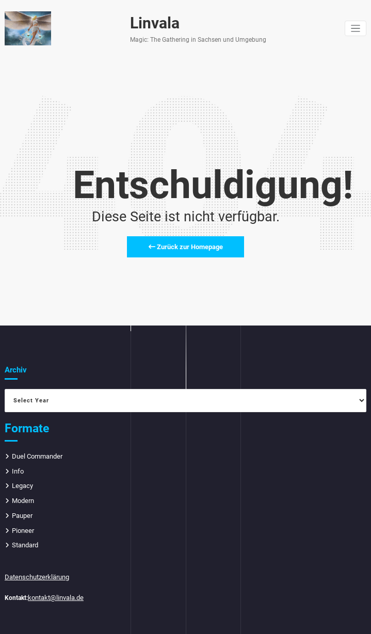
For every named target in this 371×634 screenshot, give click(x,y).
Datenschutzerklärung (35, 570)
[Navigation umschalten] (356, 28)
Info (17, 468)
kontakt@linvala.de (55, 590)
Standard (25, 539)
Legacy (21, 482)
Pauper (22, 511)
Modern (22, 496)
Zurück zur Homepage (186, 245)
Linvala (152, 23)
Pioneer (22, 525)
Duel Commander (36, 454)
